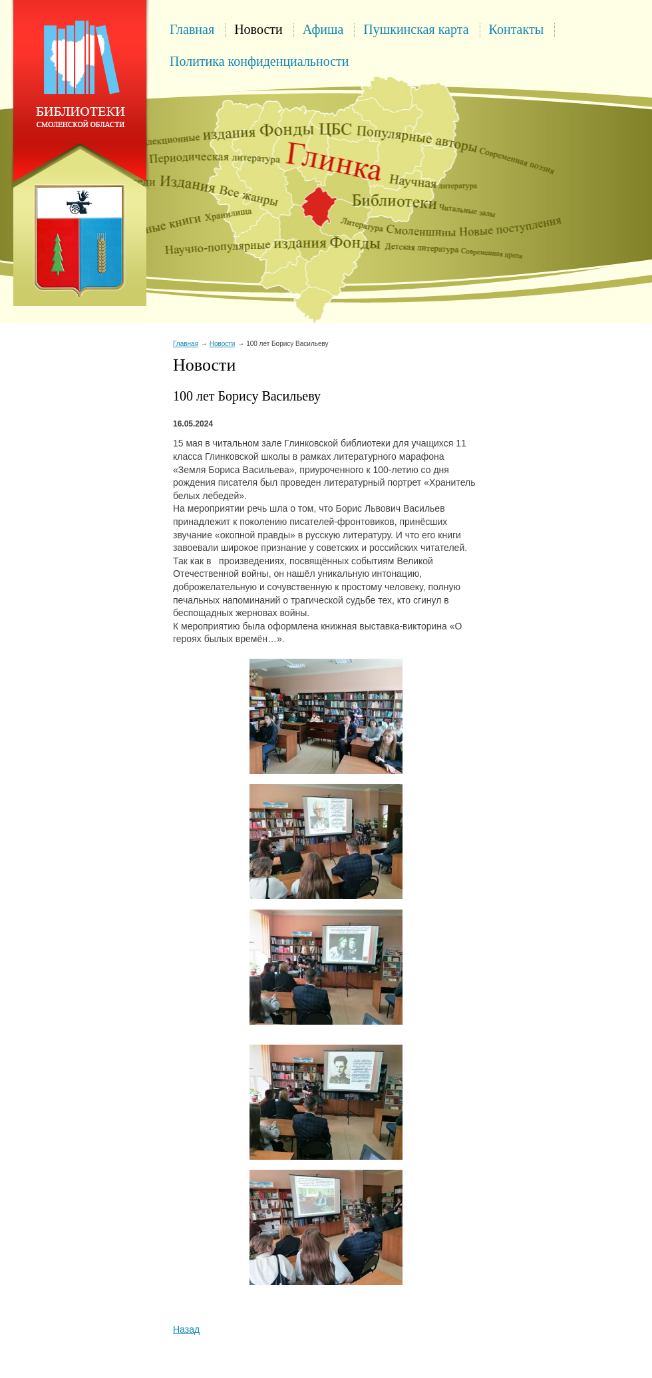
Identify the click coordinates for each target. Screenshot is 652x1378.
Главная (192, 29)
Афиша (323, 29)
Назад (186, 1329)
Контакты (516, 29)
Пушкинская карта (415, 29)
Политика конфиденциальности (259, 61)
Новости (258, 29)
